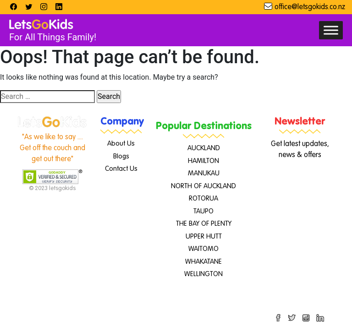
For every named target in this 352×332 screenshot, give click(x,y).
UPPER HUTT (204, 236)
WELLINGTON (203, 274)
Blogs (121, 156)
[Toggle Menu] (331, 30)
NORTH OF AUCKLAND (203, 186)
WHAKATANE (203, 261)
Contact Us (121, 168)
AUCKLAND (203, 148)
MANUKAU (204, 173)
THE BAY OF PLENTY (203, 223)
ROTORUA (203, 198)
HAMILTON (203, 161)
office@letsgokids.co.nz (310, 7)
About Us (121, 143)
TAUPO (203, 211)
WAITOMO (203, 248)
